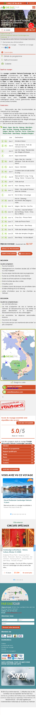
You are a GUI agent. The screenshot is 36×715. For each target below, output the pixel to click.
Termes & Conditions (8, 696)
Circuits (3, 649)
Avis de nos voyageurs (8, 651)
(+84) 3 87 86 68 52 (14, 3)
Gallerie (6, 64)
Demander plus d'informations (13, 42)
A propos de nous (7, 645)
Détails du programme (11, 56)
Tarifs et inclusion (9, 60)
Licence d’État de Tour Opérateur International (16, 698)
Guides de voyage (7, 647)
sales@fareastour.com (15, 392)
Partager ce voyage (9, 45)
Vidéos (3, 643)
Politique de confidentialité (26, 696)
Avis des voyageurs (25, 423)
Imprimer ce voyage (26, 45)
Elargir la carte (20, 382)
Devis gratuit (24, 253)
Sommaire (7, 52)
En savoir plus (27, 573)
